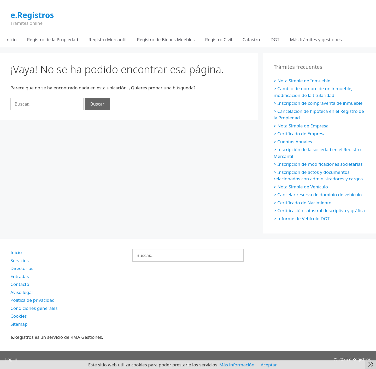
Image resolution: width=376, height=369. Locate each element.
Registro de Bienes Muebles (166, 39)
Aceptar (269, 365)
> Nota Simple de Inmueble (302, 81)
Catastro (251, 39)
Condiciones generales (33, 308)
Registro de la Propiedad (52, 39)
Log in (11, 359)
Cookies (18, 316)
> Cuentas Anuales (293, 142)
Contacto (19, 284)
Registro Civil (218, 39)
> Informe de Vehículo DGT (302, 219)
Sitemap (18, 324)
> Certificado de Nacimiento (302, 203)
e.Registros (32, 15)
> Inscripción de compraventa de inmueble (318, 103)
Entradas (19, 276)
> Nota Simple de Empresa (301, 126)
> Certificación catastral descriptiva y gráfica (319, 210)
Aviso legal (21, 292)
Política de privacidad (32, 300)
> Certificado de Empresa (300, 134)
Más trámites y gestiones (316, 39)
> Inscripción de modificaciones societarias (318, 164)
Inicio (11, 39)
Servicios (19, 260)
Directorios (21, 268)
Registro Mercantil (107, 39)
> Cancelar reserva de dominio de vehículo (318, 195)
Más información (236, 365)
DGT (275, 39)
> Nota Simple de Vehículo (301, 187)
